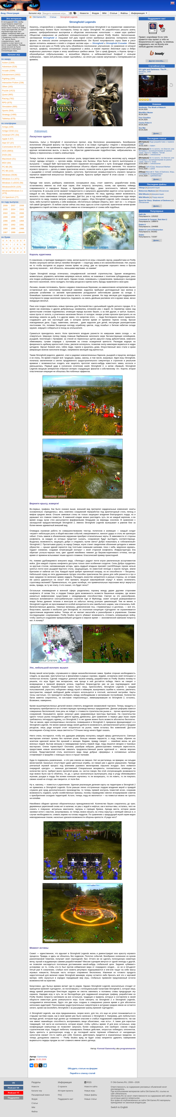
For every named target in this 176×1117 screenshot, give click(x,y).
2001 (13, 213)
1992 (13, 224)
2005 (5, 209)
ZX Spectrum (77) (10, 197)
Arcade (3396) (8, 70)
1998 (13, 217)
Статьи (113, 13)
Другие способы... (157, 61)
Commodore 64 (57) (11, 147)
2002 (5, 213)
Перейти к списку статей (82, 1073)
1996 (5, 221)
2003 (21, 209)
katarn (152, 146)
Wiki (104, 13)
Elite (16, 22)
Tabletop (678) (8, 118)
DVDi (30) (6, 155)
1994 (21, 221)
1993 (5, 224)
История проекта (65, 1091)
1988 (21, 228)
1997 (21, 217)
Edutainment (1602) (11, 74)
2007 (13, 205)
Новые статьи (90, 1099)
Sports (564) (8, 110)
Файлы (124, 13)
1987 (5, 232)
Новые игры (89, 1091)
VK (13, 1083)
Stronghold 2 (50, 38)
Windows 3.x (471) (10, 179)
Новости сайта (90, 1087)
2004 (13, 209)
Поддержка (13, 1098)
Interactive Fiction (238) (13, 82)
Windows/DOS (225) (11, 187)
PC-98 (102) (7, 171)
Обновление (164, 191)
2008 (5, 205)
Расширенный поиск (41, 1095)
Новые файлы (90, 1095)
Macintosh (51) (9, 159)
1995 (13, 221)
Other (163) (7, 86)
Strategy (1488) (9, 114)
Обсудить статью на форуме (82, 1068)
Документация (154, 188)
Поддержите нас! (65, 1099)
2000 (21, 213)
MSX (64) (6, 163)
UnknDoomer (155, 155)
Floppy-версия (158, 197)
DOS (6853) (7, 151)
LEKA (152, 169)
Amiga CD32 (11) (10, 131)
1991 (21, 224)
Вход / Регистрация (10, 13)
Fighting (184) (8, 78)
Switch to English (119, 1107)
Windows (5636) (9, 175)
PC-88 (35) (7, 167)
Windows (142, 72)
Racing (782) (8, 98)
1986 (13, 232)
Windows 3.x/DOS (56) (12, 183)
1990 (5, 228)
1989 (13, 228)
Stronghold (97, 43)
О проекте (62, 1087)
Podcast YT (13, 1093)
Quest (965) (7, 94)
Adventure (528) (9, 66)
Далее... (156, 133)
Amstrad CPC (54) (10, 135)
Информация (139, 13)
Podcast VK (13, 1088)
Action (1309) (8, 62)
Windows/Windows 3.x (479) (12, 192)
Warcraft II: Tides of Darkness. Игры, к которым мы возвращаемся (157, 173)
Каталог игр (35, 13)
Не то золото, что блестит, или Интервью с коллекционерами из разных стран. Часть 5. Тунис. (156, 160)
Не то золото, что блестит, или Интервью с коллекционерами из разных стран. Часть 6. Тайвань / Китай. (156, 151)
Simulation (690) (9, 106)
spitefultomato (155, 176)
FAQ (60, 1095)
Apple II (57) (7, 139)
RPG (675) (7, 102)
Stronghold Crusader (116, 43)
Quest (141, 73)
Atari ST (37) (8, 143)
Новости (84, 13)
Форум (95, 13)
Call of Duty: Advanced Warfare (158, 167)
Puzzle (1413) (8, 90)
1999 (5, 217)
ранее (21, 232)
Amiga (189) (7, 127)
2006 (21, 205)
